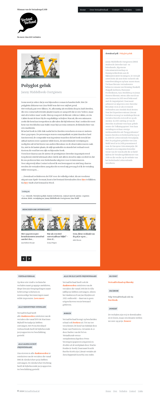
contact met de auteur (72, 196)
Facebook (112, 300)
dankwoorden (28, 316)
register (85, 196)
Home (83, 10)
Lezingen (26, 191)
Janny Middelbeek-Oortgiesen (57, 198)
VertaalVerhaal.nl (31, 391)
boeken (76, 322)
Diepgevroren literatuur (23, 258)
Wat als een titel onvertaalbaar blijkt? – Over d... (57, 236)
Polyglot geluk (125, 53)
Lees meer (39, 298)
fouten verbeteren (54, 196)
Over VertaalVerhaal (99, 10)
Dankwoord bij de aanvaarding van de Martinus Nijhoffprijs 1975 (29, 258)
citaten (24, 198)
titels (30, 198)
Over (115, 391)
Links (138, 10)
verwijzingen (38, 198)
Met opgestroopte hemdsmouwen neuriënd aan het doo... (32, 236)
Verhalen (127, 10)
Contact (115, 10)
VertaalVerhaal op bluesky (121, 282)
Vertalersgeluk (39, 196)
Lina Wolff (75, 198)
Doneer (127, 321)
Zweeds (29, 196)
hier (84, 179)
